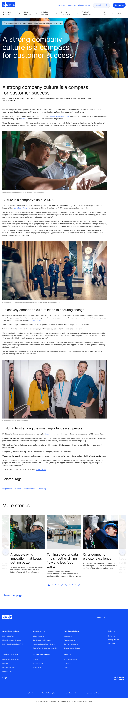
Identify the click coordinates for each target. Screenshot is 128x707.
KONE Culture (41, 469)
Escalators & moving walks (41, 640)
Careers (66, 667)
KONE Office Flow (8, 636)
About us (68, 654)
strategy (24, 119)
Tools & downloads (10, 654)
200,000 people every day (59, 116)
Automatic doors (69, 640)
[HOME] (4, 23)
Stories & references (13, 23)
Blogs (4, 678)
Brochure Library (7, 671)
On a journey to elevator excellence (97, 556)
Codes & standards (8, 667)
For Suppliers (112, 643)
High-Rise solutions (10, 631)
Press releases (38, 663)
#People (18, 489)
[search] (100, 5)
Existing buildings (71, 631)
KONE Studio (72, 5)
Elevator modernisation (71, 644)
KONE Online (61, 5)
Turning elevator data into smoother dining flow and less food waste (62, 560)
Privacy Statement (70, 693)
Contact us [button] (119, 5)
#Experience (7, 489)
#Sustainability (30, 489)
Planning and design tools (10, 659)
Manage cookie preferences (93, 693)
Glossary (5, 663)
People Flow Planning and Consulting (45, 648)
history (47, 434)
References (37, 667)
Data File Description (49, 693)
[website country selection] (84, 5)
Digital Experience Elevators (11, 640)
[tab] (49, 588)
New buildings (39, 631)
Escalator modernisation (72, 648)
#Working (42, 489)
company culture (34, 320)
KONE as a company (71, 659)
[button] (12, 13)
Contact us (67, 663)
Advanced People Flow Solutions (43, 644)
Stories (24, 23)
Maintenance (68, 636)
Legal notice (30, 693)
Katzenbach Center (20, 208)
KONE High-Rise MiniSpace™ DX (12, 644)
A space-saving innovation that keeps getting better (26, 558)
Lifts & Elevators (38, 636)
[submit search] (107, 5)
